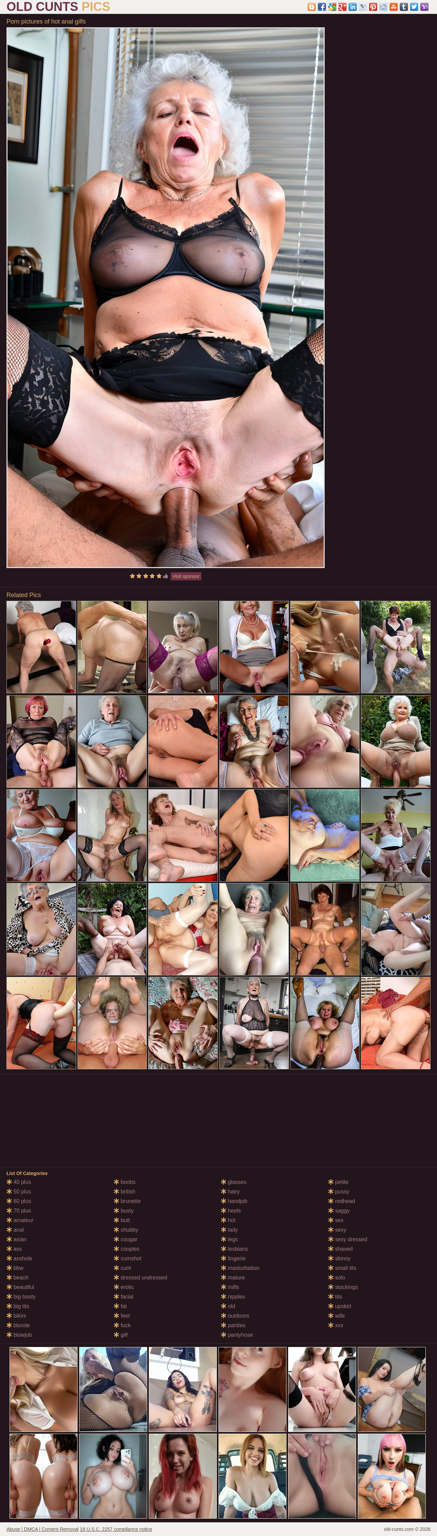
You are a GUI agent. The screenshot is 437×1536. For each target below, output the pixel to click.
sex (335, 1220)
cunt (122, 1268)
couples (127, 1249)
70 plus (18, 1211)
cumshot (127, 1258)
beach (17, 1277)
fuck (122, 1325)
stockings (343, 1287)
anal (15, 1230)
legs (229, 1239)
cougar (125, 1239)
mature (233, 1277)
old (228, 1306)
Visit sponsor (186, 576)
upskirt (339, 1306)
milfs (230, 1287)
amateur (19, 1220)
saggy (339, 1211)
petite (338, 1182)
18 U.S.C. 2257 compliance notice (116, 1529)
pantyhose (237, 1335)
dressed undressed (140, 1277)
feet (122, 1316)
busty (124, 1211)
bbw (15, 1268)
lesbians (234, 1249)
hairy (230, 1191)
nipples (233, 1297)
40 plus (18, 1182)
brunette (127, 1201)
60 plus (18, 1201)
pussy (338, 1191)
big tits (17, 1306)
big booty (21, 1297)
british (124, 1191)
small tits (342, 1268)
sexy (337, 1230)
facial (123, 1297)
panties (233, 1325)
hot (228, 1220)
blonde (18, 1325)
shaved (340, 1249)
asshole (19, 1258)
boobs (125, 1182)
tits (335, 1297)
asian (16, 1239)
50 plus (18, 1191)
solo (336, 1277)
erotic (124, 1287)
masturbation (240, 1268)
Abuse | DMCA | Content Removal (42, 1529)
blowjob (19, 1335)
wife (336, 1316)
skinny (339, 1258)
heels (231, 1211)
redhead (341, 1201)
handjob (234, 1201)
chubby (126, 1230)
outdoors (235, 1316)
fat (120, 1306)
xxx (335, 1325)
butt (122, 1220)
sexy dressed (347, 1239)
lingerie (233, 1258)
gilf (121, 1335)
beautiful (20, 1287)
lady (229, 1230)
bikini (16, 1316)
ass (14, 1249)
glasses (233, 1182)
